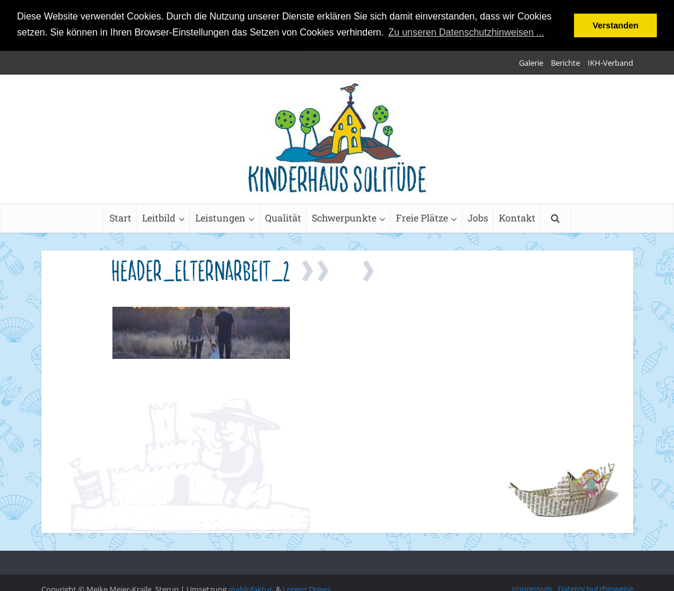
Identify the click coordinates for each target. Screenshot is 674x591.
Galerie (531, 61)
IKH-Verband (610, 61)
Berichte (565, 61)
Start (120, 216)
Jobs (477, 216)
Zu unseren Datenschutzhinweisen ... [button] (466, 32)
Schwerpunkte (344, 216)
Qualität (283, 216)
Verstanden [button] (615, 25)
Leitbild (159, 216)
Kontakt (517, 216)
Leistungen (220, 216)
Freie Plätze (422, 216)
